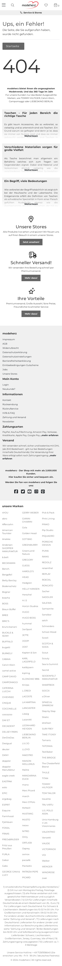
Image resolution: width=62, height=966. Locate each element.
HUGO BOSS (29, 617)
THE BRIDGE (49, 757)
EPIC (4, 793)
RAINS (45, 556)
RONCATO (47, 585)
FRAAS (5, 833)
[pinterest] (44, 491)
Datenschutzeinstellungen (17, 356)
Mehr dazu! (31, 278)
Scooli (45, 637)
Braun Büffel (9, 609)
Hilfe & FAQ (8, 413)
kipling (26, 673)
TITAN (45, 778)
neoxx (25, 825)
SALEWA (46, 603)
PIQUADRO (48, 536)
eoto (4, 787)
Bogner (6, 592)
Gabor (5, 860)
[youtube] (31, 491)
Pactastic (27, 866)
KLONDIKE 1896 (30, 679)
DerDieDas (8, 737)
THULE (45, 772)
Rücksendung (10, 404)
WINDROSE (48, 872)
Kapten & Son (29, 652)
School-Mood (49, 632)
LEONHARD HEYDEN (28, 727)
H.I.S (24, 600)
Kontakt (6, 400)
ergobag (6, 799)
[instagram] (37, 491)
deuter (5, 749)
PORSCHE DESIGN (47, 543)
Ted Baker (47, 751)
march (25, 796)
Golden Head (29, 533)
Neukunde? (8, 389)
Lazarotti (27, 719)
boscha (6, 597)
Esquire (6, 810)
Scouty (45, 658)
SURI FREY (47, 728)
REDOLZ (46, 562)
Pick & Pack (48, 512)
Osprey (26, 848)
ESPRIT (6, 804)
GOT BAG (27, 539)
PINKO (45, 524)
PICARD (26, 877)
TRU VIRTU (47, 804)
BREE (5, 615)
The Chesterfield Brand (51, 765)
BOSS (5, 603)
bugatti (6, 647)
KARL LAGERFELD (29, 660)
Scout (45, 652)
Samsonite (48, 608)
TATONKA (47, 746)
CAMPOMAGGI (10, 682)
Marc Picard (28, 790)
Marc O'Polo (28, 802)
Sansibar (46, 614)
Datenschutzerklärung (14, 352)
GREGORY (27, 559)
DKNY (5, 755)
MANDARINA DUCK (29, 777)
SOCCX (46, 690)
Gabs (5, 866)
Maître (25, 769)
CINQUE (6, 703)
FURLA (5, 854)
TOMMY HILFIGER (47, 786)
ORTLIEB (27, 842)
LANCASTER (28, 708)
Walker (46, 860)
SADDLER (47, 597)
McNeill (26, 807)
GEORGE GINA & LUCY (11, 873)
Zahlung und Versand (14, 417)
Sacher (45, 591)
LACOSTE (27, 696)
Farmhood (8, 816)
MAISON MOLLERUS (28, 762)
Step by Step (49, 711)
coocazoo (7, 714)
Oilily (25, 837)
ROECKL (46, 579)
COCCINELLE (9, 708)
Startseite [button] (13, 46)
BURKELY (7, 653)
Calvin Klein (8, 664)
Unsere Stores (9, 373)
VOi (44, 855)
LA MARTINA (29, 702)
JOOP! (25, 641)
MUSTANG (27, 813)
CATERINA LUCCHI (7, 690)
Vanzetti (46, 837)
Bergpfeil (7, 574)
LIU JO (25, 743)
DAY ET (6, 720)
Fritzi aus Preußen (7, 847)
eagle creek (8, 775)
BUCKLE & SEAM (7, 634)
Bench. (6, 568)
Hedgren (27, 583)
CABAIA (6, 659)
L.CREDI (26, 690)
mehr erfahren (50, 435)
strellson (46, 722)
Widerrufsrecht (10, 348)
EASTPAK (7, 781)
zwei (44, 878)
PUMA (45, 550)
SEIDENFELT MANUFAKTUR (49, 677)
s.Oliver (46, 696)
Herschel (27, 594)
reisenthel (47, 568)
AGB (4, 343)
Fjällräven (7, 822)
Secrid (45, 670)
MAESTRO (27, 755)
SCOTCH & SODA (47, 645)
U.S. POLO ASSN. (47, 812)
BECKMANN (8, 563)
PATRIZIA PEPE (30, 871)
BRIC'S (5, 621)
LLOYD (26, 749)
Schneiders (48, 626)
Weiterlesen (31, 136)
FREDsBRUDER (10, 839)
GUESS (26, 565)
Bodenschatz (9, 586)
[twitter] (24, 491)
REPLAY (46, 574)
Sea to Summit (50, 664)
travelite (46, 799)
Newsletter (8, 421)
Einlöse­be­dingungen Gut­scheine (20, 365)
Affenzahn (7, 524)
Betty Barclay (9, 580)
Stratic (45, 717)
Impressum (8, 339)
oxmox (25, 854)
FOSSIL (6, 827)
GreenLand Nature (28, 552)
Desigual (7, 743)
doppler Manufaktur (8, 768)
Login (5, 384)
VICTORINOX (49, 849)
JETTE (25, 635)
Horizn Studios (30, 606)
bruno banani (9, 626)
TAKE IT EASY (49, 734)
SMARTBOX (48, 684)
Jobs (4, 369)
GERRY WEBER (30, 512)
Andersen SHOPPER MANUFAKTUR (10, 548)
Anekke (6, 539)
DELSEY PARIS (10, 731)
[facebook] (17, 491)
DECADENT (8, 726)
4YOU (5, 512)
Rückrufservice (10, 408)
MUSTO (26, 819)
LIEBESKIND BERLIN (29, 736)
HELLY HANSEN (31, 588)
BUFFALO (7, 641)
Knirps (25, 684)
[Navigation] (4, 5)
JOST (25, 646)
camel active (9, 670)
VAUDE (46, 843)
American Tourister (7, 532)
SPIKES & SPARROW (47, 704)
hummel (27, 623)
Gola (24, 527)
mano (25, 784)
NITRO (25, 831)
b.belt (5, 557)
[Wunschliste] (47, 5)
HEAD (25, 577)
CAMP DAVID (9, 676)
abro (4, 518)
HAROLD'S (28, 571)
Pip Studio (47, 530)
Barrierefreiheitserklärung (16, 361)
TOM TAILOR (48, 793)
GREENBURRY (30, 544)
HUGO (25, 612)
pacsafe (26, 860)
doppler (6, 760)
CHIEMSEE (8, 697)
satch (45, 620)
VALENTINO (48, 831)
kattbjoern (28, 667)
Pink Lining (48, 518)
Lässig (25, 713)
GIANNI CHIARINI (27, 520)
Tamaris (46, 740)
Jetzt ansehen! (31, 242)
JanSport (27, 629)
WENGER (47, 866)
